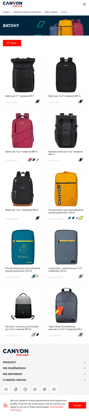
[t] (44, 389)
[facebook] (16, 389)
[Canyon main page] (12, 4)
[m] (54, 389)
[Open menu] (84, 4)
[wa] (35, 389)
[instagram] (25, 389)
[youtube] (6, 389)
